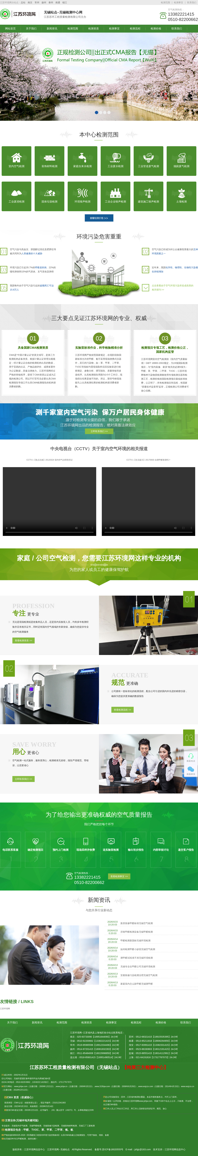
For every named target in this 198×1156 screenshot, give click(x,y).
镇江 (64, 2)
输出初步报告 (136, 849)
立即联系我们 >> (99, 431)
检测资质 (93, 28)
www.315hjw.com (102, 1086)
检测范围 (165, 2)
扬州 (44, 2)
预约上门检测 (60, 849)
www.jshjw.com (21, 1086)
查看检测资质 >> (23, 640)
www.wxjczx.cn (187, 1086)
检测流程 (135, 28)
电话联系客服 (10, 849)
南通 (57, 2)
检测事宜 (178, 2)
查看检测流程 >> (122, 709)
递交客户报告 (186, 849)
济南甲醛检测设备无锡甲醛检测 (136, 931)
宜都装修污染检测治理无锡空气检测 (138, 975)
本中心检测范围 (99, 134)
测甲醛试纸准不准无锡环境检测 (136, 957)
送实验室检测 (111, 849)
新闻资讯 (52, 28)
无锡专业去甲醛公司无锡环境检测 (137, 966)
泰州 (51, 2)
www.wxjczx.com (145, 1086)
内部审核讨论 (161, 849)
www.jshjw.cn (61, 1086)
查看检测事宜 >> (119, 876)
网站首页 (10, 28)
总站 (23, 2)
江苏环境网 (5, 1008)
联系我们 (191, 2)
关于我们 (31, 28)
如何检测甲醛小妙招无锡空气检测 (137, 949)
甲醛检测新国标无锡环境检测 (135, 940)
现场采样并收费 (85, 849)
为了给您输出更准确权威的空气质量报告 (99, 814)
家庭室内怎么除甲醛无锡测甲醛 (136, 983)
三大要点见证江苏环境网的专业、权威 (99, 318)
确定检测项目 (35, 849)
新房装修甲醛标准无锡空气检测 (136, 923)
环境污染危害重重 (99, 236)
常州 (37, 2)
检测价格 (156, 28)
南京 (30, 2)
